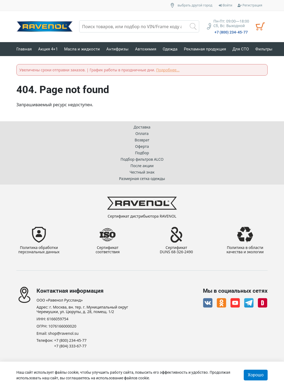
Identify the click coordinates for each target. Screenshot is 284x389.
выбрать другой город (195, 5)
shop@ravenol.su (63, 333)
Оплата (141, 133)
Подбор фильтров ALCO (142, 159)
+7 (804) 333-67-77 (70, 346)
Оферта (142, 146)
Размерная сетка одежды (142, 178)
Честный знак (142, 172)
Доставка (142, 127)
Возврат (142, 139)
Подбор (142, 152)
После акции (142, 165)
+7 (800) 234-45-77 (231, 32)
